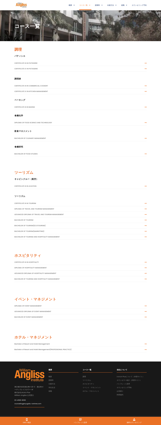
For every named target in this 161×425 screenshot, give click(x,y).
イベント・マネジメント (92, 387)
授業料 (98, 5)
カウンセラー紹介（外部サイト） (129, 380)
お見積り (120, 391)
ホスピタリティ (88, 384)
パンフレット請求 (123, 384)
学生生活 (52, 387)
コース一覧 (84, 5)
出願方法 (111, 5)
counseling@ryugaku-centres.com (27, 404)
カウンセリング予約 (139, 5)
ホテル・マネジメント (91, 391)
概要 (72, 5)
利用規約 (120, 395)
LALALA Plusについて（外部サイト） (130, 376)
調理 (84, 376)
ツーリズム (87, 380)
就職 (124, 5)
